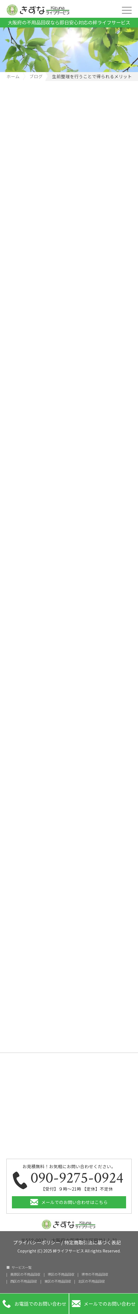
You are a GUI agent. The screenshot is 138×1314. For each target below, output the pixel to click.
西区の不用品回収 (23, 1281)
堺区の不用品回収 (61, 1274)
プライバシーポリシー (36, 1242)
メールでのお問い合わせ (104, 1303)
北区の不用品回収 (91, 1281)
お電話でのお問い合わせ (34, 1303)
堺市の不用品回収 (94, 1274)
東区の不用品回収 (57, 1281)
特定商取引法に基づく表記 (92, 1242)
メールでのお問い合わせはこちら (74, 1202)
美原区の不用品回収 (25, 1274)
